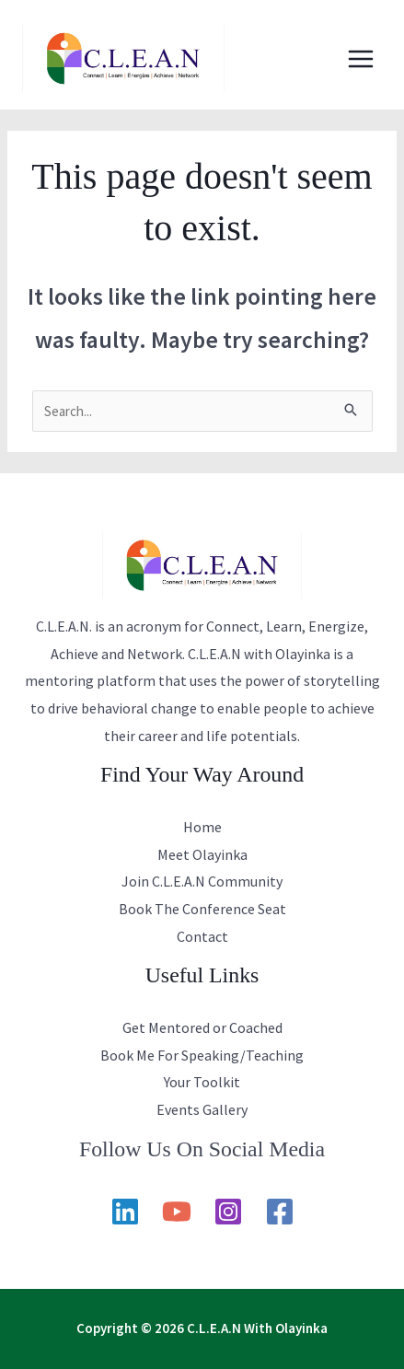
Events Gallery (202, 1109)
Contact (202, 936)
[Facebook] (279, 1211)
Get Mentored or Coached (202, 1027)
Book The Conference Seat (202, 908)
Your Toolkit (202, 1082)
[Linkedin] (125, 1211)
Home (202, 827)
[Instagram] (228, 1211)
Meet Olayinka (202, 854)
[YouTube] (176, 1211)
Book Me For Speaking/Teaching (202, 1055)
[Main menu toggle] (361, 58)
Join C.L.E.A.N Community (202, 881)
